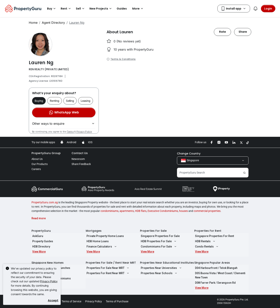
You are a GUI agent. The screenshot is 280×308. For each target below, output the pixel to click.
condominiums (109, 210)
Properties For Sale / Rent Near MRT (111, 263)
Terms (70, 131)
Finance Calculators (101, 246)
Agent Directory (53, 23)
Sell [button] (81, 8)
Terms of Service (71, 301)
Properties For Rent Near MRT (107, 273)
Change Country (188, 153)
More (138, 8)
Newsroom (78, 159)
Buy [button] (52, 8)
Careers (36, 169)
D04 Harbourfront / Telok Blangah (215, 267)
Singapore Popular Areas (212, 263)
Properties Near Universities (161, 268)
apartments (127, 210)
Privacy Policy (84, 131)
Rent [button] (66, 8)
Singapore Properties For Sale (159, 236)
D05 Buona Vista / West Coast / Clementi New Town (219, 275)
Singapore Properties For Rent (213, 236)
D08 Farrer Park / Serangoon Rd (214, 282)
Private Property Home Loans (104, 236)
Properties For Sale (153, 231)
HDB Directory (40, 246)
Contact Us (80, 153)
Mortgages (94, 231)
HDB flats (140, 210)
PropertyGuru (41, 231)
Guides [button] (122, 9)
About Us (37, 159)
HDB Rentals (204, 241)
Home (33, 23)
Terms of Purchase (117, 301)
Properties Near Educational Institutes (167, 263)
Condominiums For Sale (158, 246)
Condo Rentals (206, 246)
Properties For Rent (207, 231)
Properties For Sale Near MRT (107, 268)
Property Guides (42, 241)
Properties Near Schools (158, 273)
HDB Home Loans (97, 241)
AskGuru (37, 236)
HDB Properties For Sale (158, 241)
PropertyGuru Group (46, 153)
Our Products (40, 164)
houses (183, 210)
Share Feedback (81, 164)
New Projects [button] (101, 8)
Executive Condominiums (163, 210)
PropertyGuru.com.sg (45, 202)
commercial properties (207, 210)
